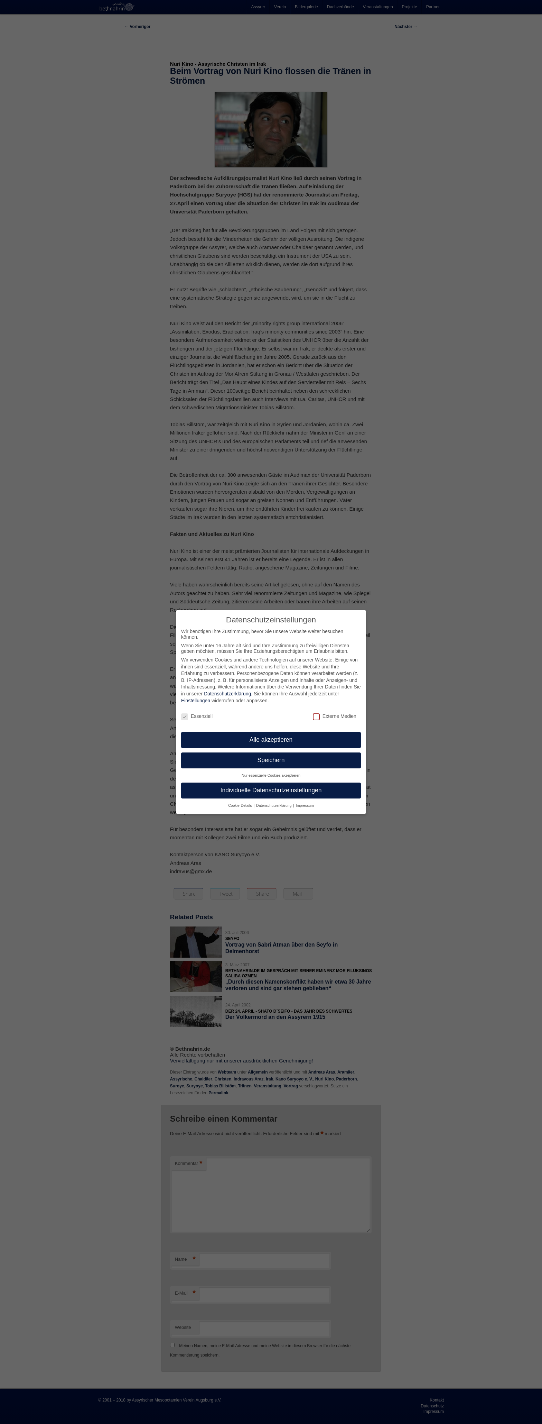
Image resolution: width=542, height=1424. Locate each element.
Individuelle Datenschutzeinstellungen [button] (271, 784)
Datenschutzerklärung (227, 688)
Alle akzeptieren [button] (271, 733)
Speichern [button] (271, 754)
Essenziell (197, 710)
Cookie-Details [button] (240, 799)
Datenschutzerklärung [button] (274, 799)
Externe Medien (334, 710)
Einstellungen (195, 694)
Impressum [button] (305, 799)
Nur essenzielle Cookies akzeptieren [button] (271, 769)
